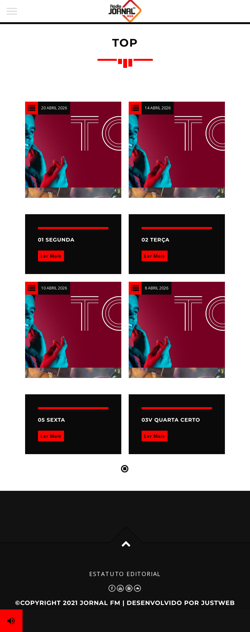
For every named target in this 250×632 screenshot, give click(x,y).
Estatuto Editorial (125, 574)
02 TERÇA (156, 240)
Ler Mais (51, 256)
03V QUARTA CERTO (171, 420)
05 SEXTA (51, 420)
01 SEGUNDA (56, 240)
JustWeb (218, 603)
